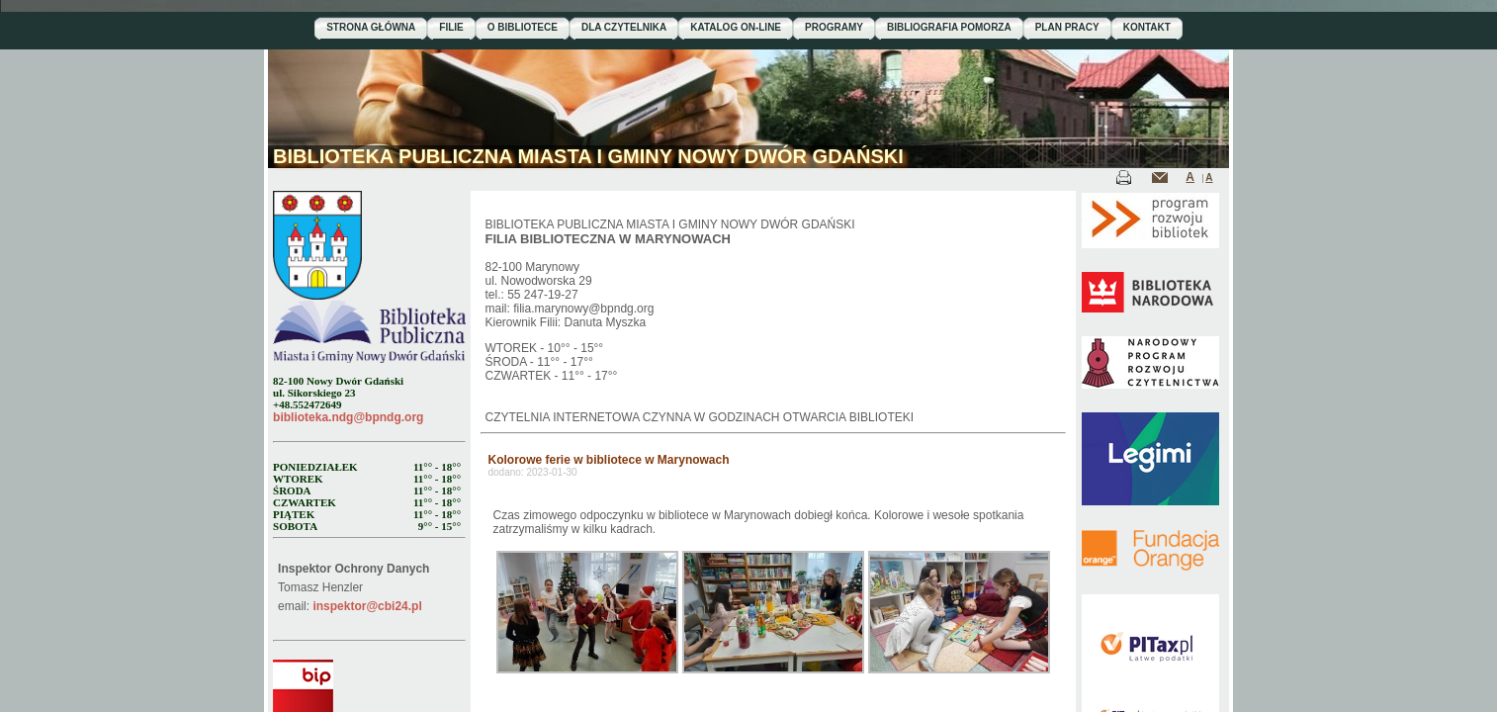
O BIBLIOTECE (522, 27)
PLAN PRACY (1067, 27)
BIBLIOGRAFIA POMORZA (949, 27)
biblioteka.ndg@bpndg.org (348, 417)
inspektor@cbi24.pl (366, 606)
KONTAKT (1147, 27)
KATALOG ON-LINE (735, 27)
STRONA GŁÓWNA (370, 27)
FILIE (451, 27)
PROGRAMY (834, 27)
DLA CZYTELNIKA (623, 27)
